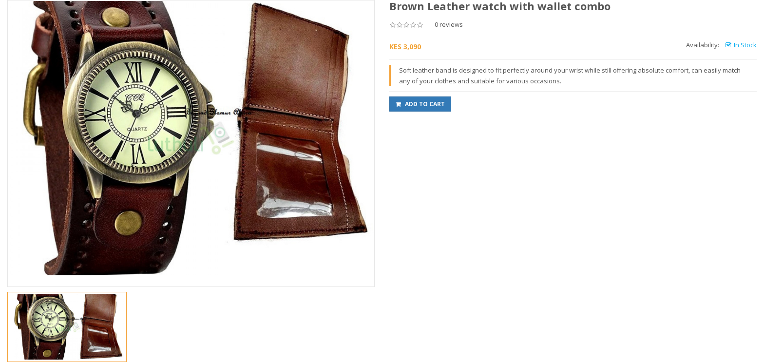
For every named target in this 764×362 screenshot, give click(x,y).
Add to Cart (420, 104)
